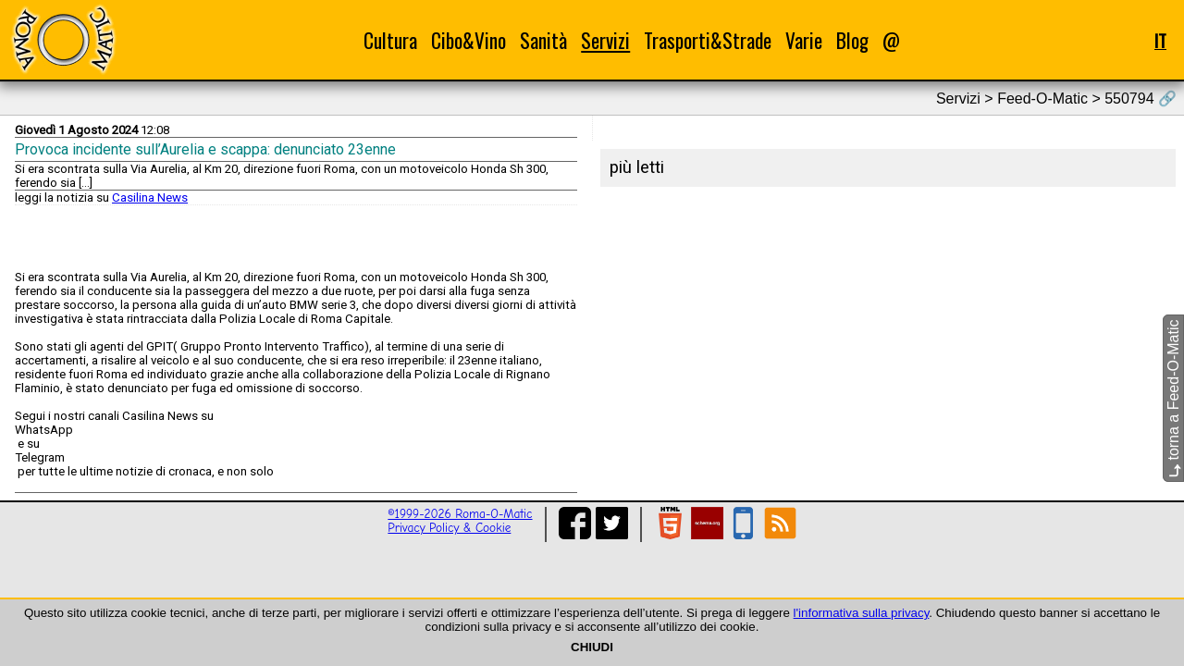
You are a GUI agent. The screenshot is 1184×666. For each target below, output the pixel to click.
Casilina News (150, 197)
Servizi (605, 40)
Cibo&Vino (468, 40)
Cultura (390, 40)
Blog (852, 40)
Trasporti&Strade (707, 40)
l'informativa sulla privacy (862, 613)
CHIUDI (592, 647)
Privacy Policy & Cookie (449, 528)
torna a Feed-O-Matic (1173, 399)
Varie (803, 40)
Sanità (543, 40)
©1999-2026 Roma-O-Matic (460, 514)
